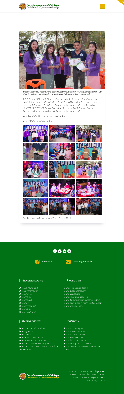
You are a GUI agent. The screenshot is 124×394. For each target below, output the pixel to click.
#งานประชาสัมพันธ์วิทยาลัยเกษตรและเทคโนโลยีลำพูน (44, 133)
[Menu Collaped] (102, 6)
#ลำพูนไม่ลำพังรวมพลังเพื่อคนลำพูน (38, 138)
